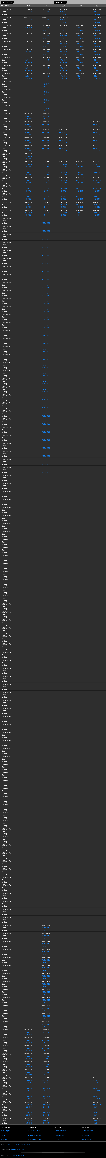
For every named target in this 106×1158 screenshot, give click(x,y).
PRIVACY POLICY (11, 1144)
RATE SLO (86, 1139)
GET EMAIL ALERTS (17, 1150)
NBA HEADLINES (34, 1135)
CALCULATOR (87, 1131)
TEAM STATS (5, 1135)
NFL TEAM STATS (6, 1139)
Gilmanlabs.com (18, 1155)
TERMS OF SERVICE (24, 1144)
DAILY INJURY (5, 1131)
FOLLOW (86, 1135)
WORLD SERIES (61, 1131)
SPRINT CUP (60, 1139)
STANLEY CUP (60, 1135)
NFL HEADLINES (34, 1131)
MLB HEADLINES (34, 1139)
